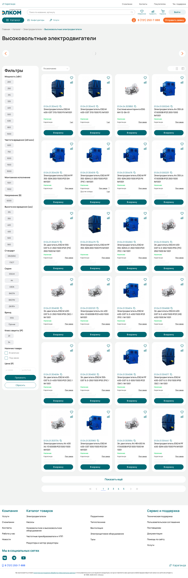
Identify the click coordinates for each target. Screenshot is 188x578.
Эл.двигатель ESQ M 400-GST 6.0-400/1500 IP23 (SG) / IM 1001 (58, 380)
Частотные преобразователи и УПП (44, 536)
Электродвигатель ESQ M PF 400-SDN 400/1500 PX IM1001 (168, 445)
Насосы (30, 522)
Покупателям (160, 4)
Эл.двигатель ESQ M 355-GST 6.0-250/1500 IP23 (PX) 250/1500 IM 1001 (57, 247)
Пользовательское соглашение (163, 522)
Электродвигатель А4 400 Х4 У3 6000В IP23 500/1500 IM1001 (57, 446)
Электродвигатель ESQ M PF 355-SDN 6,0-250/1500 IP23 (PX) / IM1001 (94, 178)
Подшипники (97, 516)
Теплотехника (97, 522)
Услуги (5, 516)
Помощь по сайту (156, 539)
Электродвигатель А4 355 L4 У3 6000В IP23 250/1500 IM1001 (168, 178)
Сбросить (20, 385)
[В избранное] (71, 78)
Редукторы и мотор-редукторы (42, 543)
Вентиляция (96, 528)
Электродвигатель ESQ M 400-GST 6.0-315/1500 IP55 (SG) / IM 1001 (167, 380)
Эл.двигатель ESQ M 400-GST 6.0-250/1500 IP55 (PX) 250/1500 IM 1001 (167, 247)
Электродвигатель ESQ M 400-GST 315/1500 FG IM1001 (94, 111)
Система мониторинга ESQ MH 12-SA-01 (131, 111)
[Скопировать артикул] (52, 106)
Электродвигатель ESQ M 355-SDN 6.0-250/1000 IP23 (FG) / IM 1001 (130, 247)
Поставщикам (154, 528)
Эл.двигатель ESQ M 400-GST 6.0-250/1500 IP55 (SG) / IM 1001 (58, 314)
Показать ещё (114, 479)
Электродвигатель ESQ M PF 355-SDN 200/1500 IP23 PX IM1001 (131, 178)
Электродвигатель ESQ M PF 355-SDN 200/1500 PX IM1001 (94, 246)
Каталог (17, 29)
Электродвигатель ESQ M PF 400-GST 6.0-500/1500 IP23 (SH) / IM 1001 (131, 380)
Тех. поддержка (179, 4)
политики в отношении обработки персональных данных (54, 573)
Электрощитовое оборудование (107, 533)
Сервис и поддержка (163, 511)
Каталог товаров (39, 511)
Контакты (143, 4)
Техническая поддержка (159, 516)
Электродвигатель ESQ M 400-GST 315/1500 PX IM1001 (58, 111)
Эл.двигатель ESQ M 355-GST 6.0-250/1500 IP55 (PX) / (94, 379)
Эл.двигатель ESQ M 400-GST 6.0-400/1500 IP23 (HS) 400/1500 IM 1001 (168, 314)
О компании (127, 4)
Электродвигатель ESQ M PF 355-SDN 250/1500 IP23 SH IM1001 (58, 178)
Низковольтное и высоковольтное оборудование (44, 529)
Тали (92, 539)
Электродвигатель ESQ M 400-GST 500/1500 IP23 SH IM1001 (93, 446)
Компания (10, 511)
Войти (177, 12)
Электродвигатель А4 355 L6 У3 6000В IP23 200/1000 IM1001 (168, 112)
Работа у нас (8, 533)
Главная (6, 29)
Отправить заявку (174, 20)
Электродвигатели (32, 29)
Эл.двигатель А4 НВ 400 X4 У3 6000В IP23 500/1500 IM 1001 (131, 446)
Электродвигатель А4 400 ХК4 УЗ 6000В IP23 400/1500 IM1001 (94, 314)
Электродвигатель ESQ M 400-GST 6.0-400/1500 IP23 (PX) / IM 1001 (131, 314)
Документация (154, 533)
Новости (6, 539)
